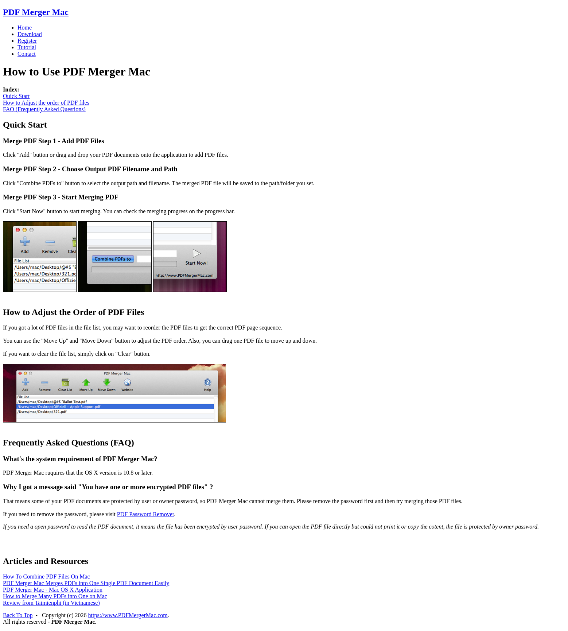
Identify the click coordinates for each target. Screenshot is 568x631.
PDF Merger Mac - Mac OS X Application (52, 590)
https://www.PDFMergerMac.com (128, 615)
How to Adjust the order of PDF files (46, 103)
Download (29, 34)
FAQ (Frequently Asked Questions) (44, 109)
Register (27, 41)
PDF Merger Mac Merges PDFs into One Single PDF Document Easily (86, 583)
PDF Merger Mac (36, 12)
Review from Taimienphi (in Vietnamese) (51, 603)
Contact (26, 54)
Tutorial (26, 47)
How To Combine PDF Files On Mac (46, 576)
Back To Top (18, 615)
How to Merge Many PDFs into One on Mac (55, 596)
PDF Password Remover (145, 514)
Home (24, 27)
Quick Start (16, 96)
